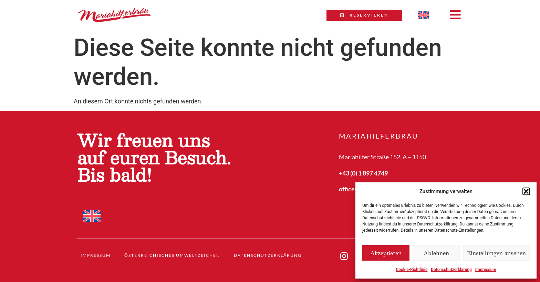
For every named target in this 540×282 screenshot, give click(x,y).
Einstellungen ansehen (496, 253)
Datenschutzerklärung (451, 269)
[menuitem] (423, 15)
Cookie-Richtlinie (411, 269)
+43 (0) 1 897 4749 (363, 173)
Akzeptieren (386, 253)
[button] (526, 191)
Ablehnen (436, 253)
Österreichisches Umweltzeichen (172, 255)
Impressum (485, 269)
